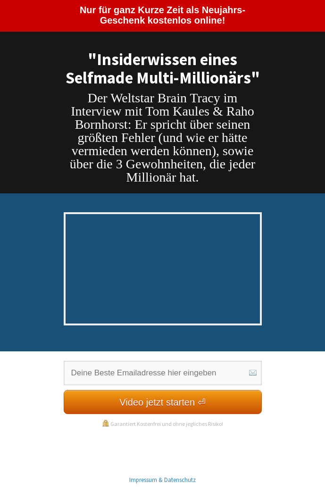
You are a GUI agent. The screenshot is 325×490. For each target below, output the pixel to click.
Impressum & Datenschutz (162, 480)
